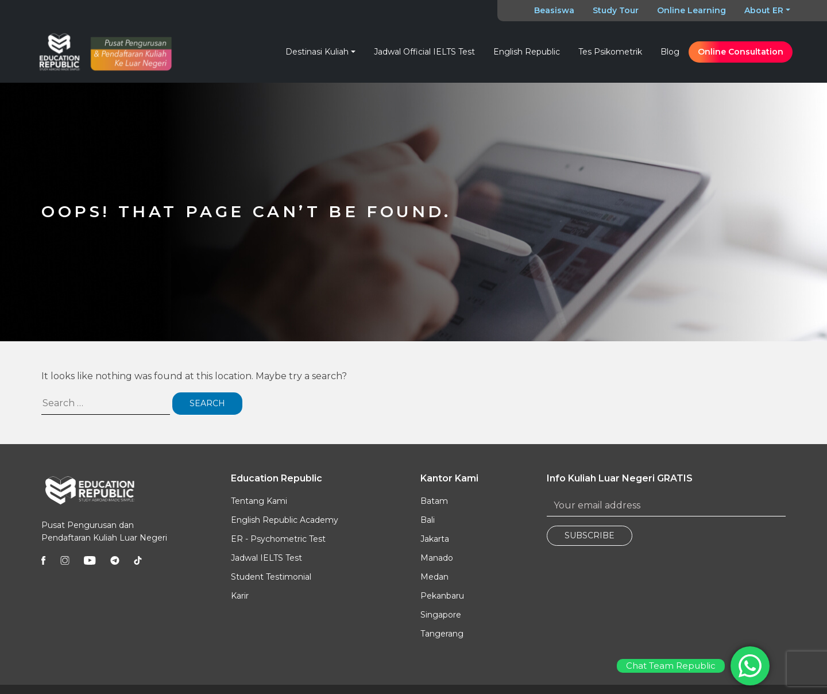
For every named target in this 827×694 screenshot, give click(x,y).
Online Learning (691, 10)
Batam (434, 501)
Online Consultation (740, 52)
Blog (669, 52)
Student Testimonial (271, 577)
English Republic (526, 52)
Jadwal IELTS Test (266, 558)
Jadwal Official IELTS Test (424, 52)
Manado (436, 558)
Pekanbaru (442, 596)
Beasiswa (554, 10)
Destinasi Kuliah (317, 52)
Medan (434, 577)
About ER (763, 10)
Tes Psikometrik (610, 52)
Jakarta (434, 539)
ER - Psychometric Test (278, 539)
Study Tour (616, 10)
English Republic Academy (284, 520)
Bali (427, 520)
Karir (240, 596)
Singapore (440, 615)
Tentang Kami (259, 501)
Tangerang (441, 634)
